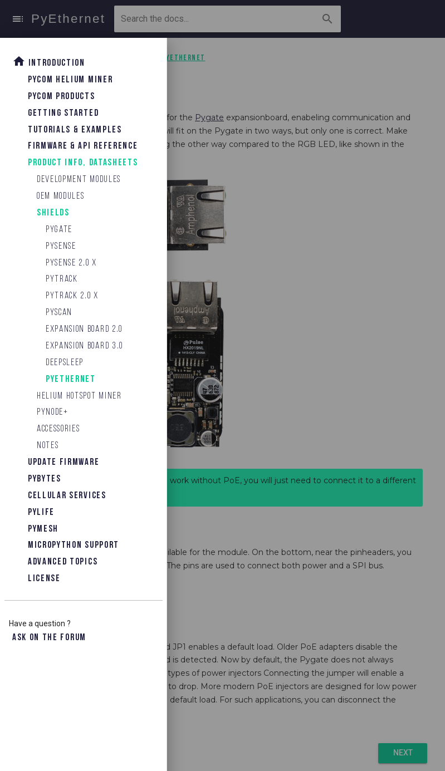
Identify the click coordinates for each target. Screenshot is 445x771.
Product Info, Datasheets (83, 163)
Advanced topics (62, 562)
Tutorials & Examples (75, 130)
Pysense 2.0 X (71, 263)
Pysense (61, 246)
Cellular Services (67, 495)
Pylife (41, 512)
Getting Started (63, 113)
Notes (47, 445)
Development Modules (79, 179)
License (44, 578)
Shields (53, 213)
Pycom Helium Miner (70, 80)
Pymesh (43, 529)
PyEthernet (71, 379)
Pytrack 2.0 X (72, 296)
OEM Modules (60, 196)
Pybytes (44, 479)
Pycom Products (61, 96)
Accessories (58, 429)
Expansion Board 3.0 (84, 346)
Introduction (48, 61)
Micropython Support (73, 545)
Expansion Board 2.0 (84, 329)
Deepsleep (65, 362)
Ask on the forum (49, 637)
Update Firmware (63, 462)
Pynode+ (53, 412)
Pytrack (62, 279)
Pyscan (59, 312)
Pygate (59, 229)
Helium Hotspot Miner (79, 396)
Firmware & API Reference (83, 146)
